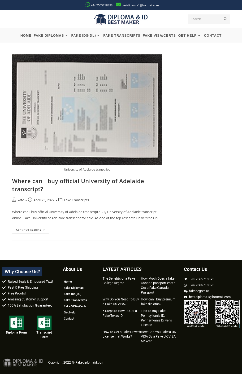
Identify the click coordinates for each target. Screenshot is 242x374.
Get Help (69, 312)
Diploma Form (16, 332)
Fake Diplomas (74, 288)
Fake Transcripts (76, 200)
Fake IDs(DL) (73, 294)
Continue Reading (32, 228)
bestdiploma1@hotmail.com (140, 5)
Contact (69, 318)
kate (20, 200)
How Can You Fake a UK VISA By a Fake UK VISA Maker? (158, 336)
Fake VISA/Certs (75, 306)
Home (68, 281)
